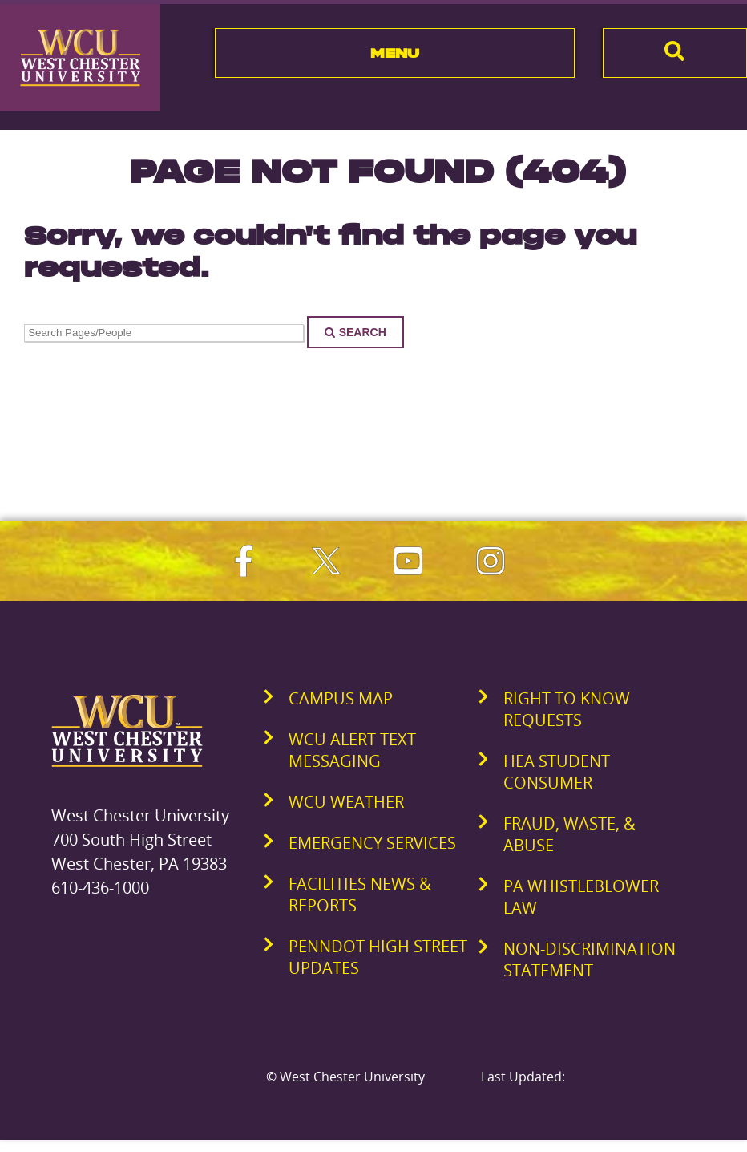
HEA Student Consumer (556, 771)
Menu (394, 53)
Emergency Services (372, 843)
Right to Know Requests (566, 709)
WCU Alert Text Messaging (352, 750)
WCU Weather (346, 802)
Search (355, 332)
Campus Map (341, 698)
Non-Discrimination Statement (589, 959)
